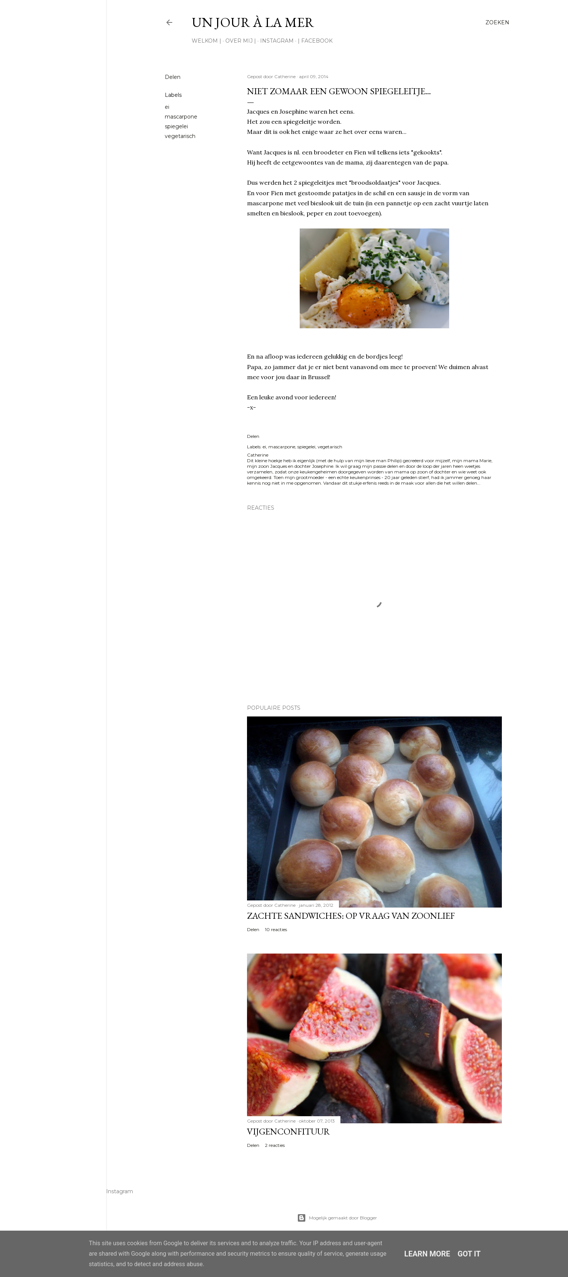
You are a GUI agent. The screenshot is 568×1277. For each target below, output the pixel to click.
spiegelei (176, 126)
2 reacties (275, 1145)
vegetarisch (180, 136)
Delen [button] (172, 77)
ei (167, 107)
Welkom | (206, 40)
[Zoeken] (497, 22)
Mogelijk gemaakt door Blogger (337, 1217)
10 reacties (276, 929)
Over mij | (240, 40)
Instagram (277, 40)
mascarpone (181, 116)
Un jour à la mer (253, 22)
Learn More (427, 1253)
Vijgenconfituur (288, 1131)
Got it (469, 1253)
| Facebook (315, 40)
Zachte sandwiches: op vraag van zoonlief (351, 915)
